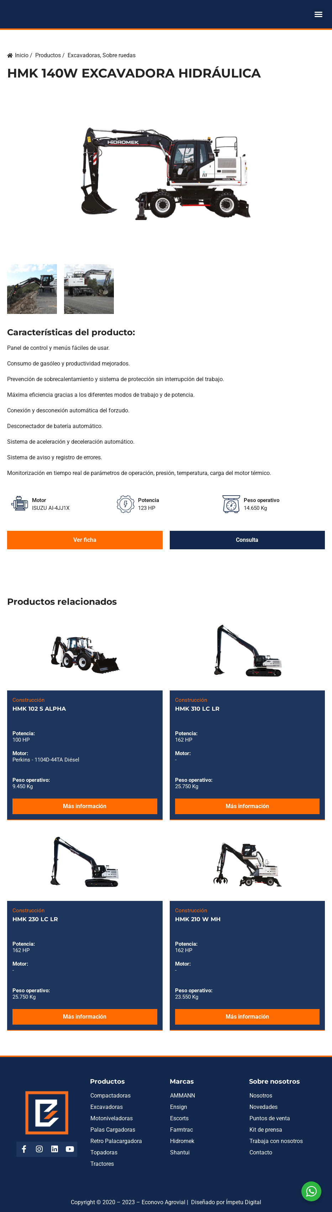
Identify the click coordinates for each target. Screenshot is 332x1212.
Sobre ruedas (119, 55)
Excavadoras (84, 55)
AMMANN (182, 1095)
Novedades (263, 1107)
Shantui (180, 1152)
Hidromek (182, 1141)
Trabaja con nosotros (276, 1141)
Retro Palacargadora (116, 1141)
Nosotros (260, 1095)
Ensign (178, 1107)
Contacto (260, 1152)
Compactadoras (110, 1095)
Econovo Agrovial (163, 1202)
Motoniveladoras (111, 1118)
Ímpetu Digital (243, 1202)
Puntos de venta (269, 1118)
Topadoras (103, 1152)
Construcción (28, 700)
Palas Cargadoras (112, 1129)
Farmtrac (181, 1129)
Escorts (179, 1118)
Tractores (102, 1163)
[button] (318, 14)
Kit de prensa (265, 1129)
